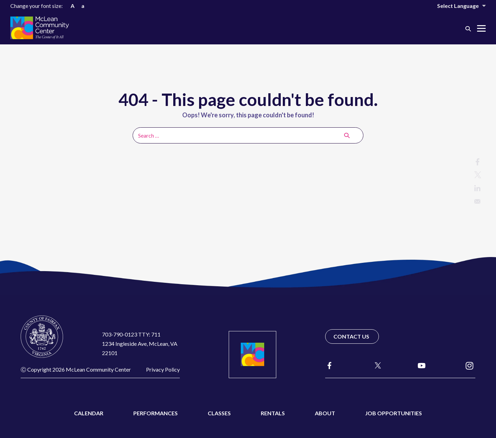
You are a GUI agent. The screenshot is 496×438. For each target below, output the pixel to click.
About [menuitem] (325, 413)
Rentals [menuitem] (273, 413)
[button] (468, 28)
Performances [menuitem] (155, 413)
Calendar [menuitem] (88, 413)
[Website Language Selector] (457, 5)
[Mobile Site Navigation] (481, 28)
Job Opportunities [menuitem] (393, 413)
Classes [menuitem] (219, 413)
